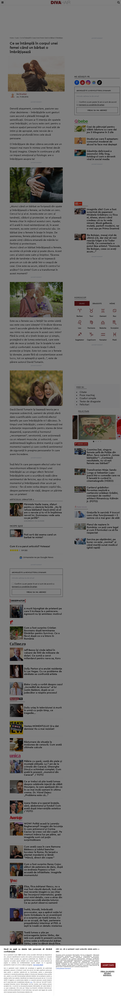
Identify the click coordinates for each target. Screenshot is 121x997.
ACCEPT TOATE (108, 965)
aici (31, 982)
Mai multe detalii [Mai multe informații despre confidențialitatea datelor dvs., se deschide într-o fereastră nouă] (38, 965)
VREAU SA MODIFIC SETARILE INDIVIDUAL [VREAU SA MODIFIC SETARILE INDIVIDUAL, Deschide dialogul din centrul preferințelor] (107, 973)
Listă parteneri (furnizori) (63, 968)
